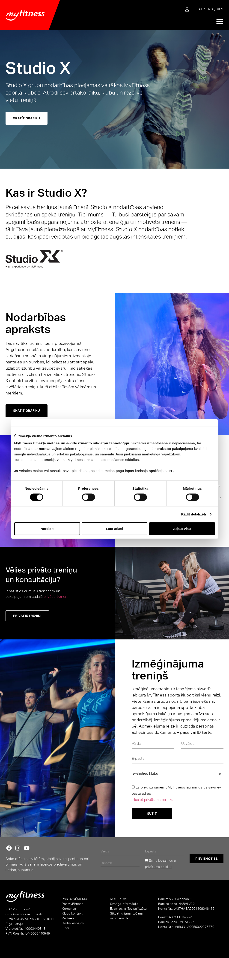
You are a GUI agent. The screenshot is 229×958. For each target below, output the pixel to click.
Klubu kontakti (72, 913)
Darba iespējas (73, 923)
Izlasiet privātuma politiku (153, 800)
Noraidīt (47, 528)
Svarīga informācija (124, 904)
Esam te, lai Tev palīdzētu (128, 908)
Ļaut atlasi (114, 528)
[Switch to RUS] (220, 9)
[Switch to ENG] (209, 9)
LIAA (65, 928)
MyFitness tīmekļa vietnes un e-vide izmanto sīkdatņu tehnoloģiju (71, 443)
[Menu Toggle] (219, 21)
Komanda (69, 908)
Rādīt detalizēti (193, 514)
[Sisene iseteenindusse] (187, 9)
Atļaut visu (182, 528)
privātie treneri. (56, 596)
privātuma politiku (158, 867)
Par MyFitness (72, 904)
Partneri (68, 918)
